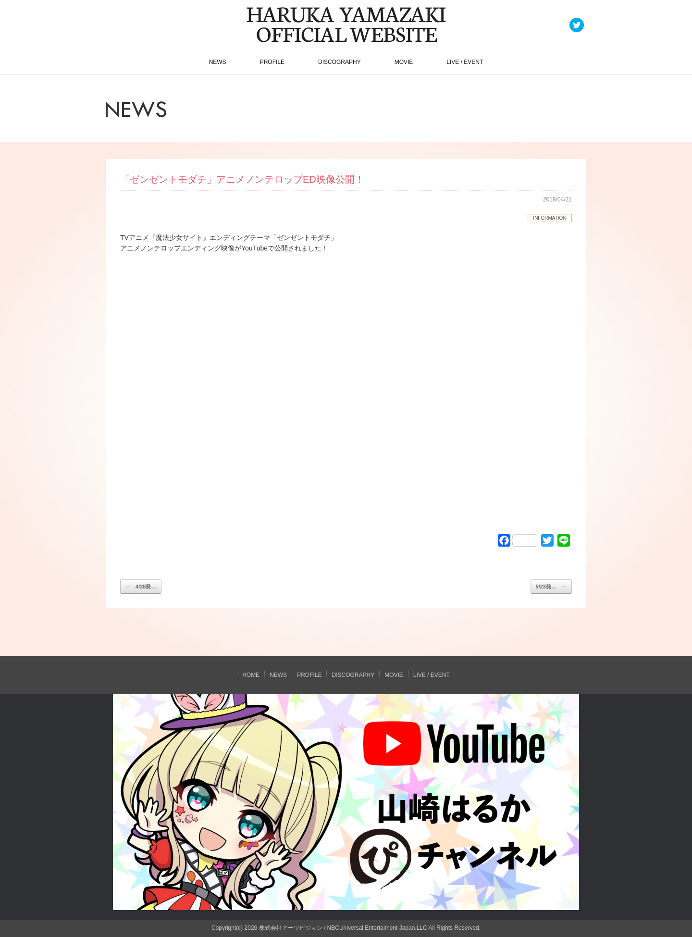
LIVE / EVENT (464, 62)
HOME (251, 675)
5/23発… (551, 587)
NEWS (217, 62)
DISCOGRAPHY (339, 62)
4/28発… (140, 587)
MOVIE (404, 62)
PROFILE (272, 62)
